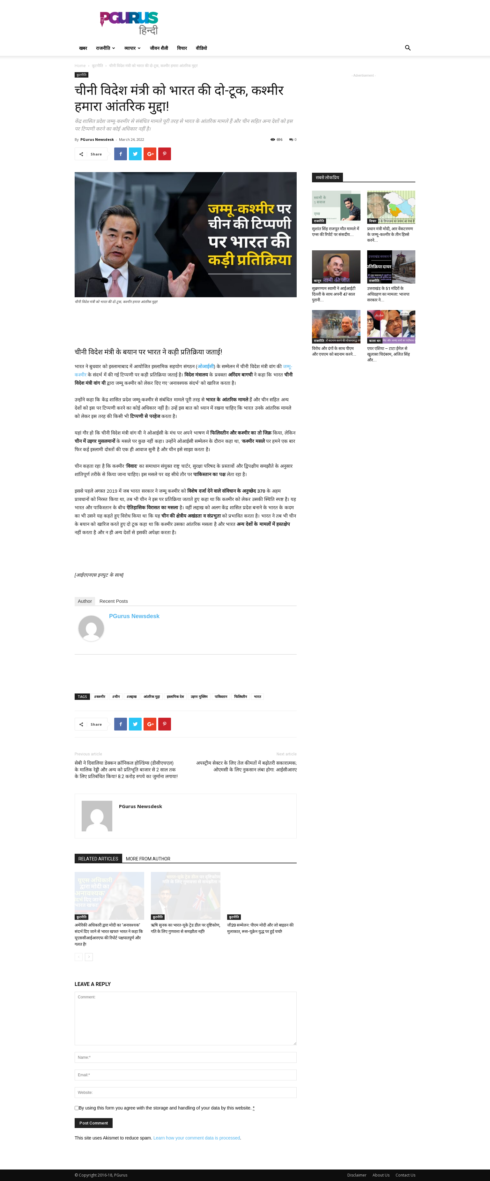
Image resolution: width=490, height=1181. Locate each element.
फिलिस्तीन (240, 696)
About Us (381, 1175)
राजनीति (105, 48)
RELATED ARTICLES (98, 858)
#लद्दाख (132, 696)
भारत (257, 696)
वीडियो (201, 48)
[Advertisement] (299, 23)
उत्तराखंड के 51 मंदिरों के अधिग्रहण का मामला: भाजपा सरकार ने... (388, 294)
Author (85, 601)
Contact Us (405, 1175)
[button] (407, 49)
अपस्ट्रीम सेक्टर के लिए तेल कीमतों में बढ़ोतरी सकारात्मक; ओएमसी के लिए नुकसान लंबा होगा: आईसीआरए (246, 766)
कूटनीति (97, 65)
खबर (83, 48)
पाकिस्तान (221, 696)
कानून (317, 280)
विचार (182, 48)
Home (80, 65)
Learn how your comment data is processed (196, 1137)
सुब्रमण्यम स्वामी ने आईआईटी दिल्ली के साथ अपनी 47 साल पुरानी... (333, 294)
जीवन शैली (159, 48)
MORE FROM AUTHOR (148, 858)
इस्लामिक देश (175, 696)
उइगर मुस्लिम (199, 696)
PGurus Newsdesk (97, 139)
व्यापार (132, 48)
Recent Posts (114, 601)
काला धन (375, 340)
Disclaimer (357, 1175)
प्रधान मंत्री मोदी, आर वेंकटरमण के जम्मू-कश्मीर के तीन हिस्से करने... (390, 234)
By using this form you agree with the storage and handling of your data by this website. (167, 1108)
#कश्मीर (99, 696)
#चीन (116, 696)
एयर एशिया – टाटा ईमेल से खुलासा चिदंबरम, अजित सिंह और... (388, 354)
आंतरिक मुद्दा (152, 696)
